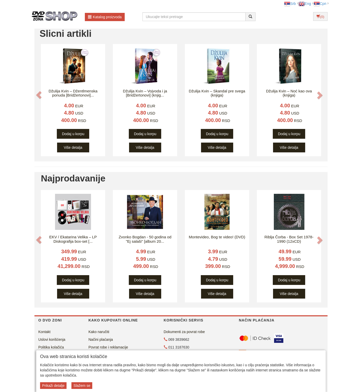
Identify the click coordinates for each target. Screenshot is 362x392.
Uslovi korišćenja (51, 339)
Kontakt (44, 332)
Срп (320, 4)
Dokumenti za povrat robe (184, 332)
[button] (38, 95)
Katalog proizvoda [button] (105, 17)
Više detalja (73, 147)
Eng (304, 4)
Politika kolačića (51, 347)
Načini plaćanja (100, 339)
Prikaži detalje (53, 386)
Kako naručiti (98, 332)
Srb (290, 4)
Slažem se (82, 386)
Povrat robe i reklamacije (108, 347)
